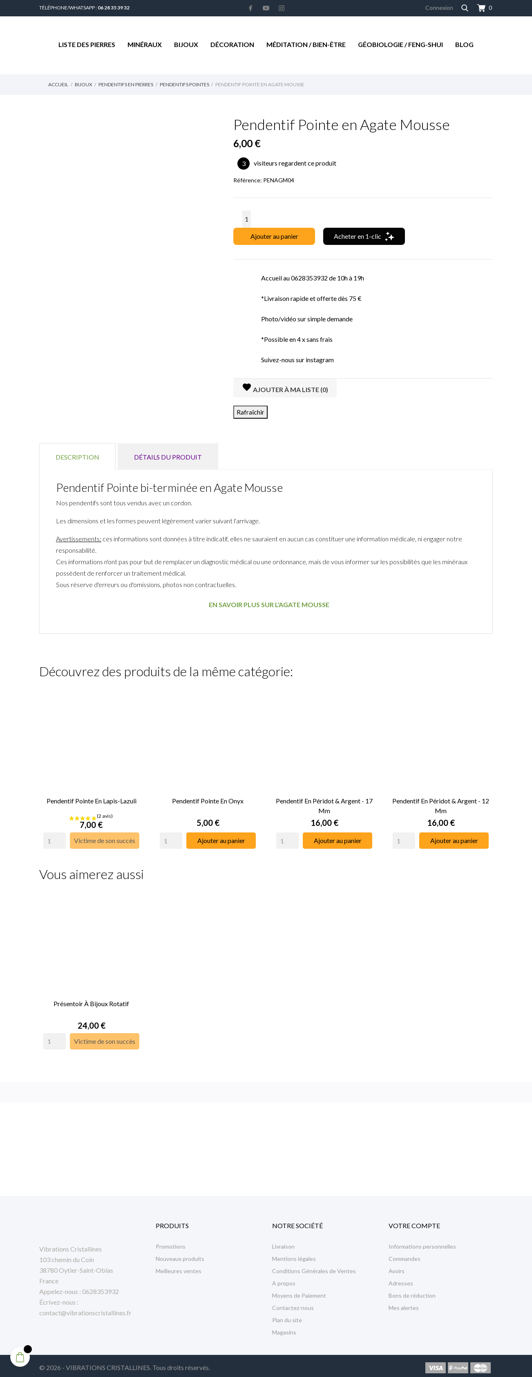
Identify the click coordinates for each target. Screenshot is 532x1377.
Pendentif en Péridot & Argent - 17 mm (324, 803)
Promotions (171, 1242)
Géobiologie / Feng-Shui (400, 44)
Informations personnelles (422, 1242)
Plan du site (287, 1315)
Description (77, 457)
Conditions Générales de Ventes (314, 1266)
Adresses (401, 1279)
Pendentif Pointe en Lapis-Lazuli (91, 799)
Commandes (404, 1254)
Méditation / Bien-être (306, 44)
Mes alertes (404, 1303)
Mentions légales (294, 1254)
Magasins (284, 1328)
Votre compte (414, 1221)
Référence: (247, 180)
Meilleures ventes (178, 1266)
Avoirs (397, 1266)
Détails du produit (168, 457)
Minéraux (144, 44)
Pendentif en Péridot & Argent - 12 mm (440, 803)
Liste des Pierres (86, 44)
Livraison (283, 1242)
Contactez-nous (293, 1303)
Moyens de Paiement (299, 1291)
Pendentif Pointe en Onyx (208, 799)
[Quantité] (246, 219)
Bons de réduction (412, 1291)
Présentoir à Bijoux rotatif (91, 999)
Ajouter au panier (274, 236)
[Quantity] (54, 838)
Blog (464, 44)
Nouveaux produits (180, 1254)
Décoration (232, 44)
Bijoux (186, 44)
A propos (283, 1279)
